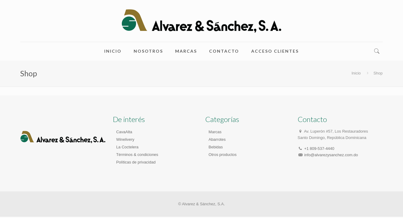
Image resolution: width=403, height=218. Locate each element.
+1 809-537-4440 (319, 148)
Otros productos (222, 154)
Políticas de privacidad (135, 162)
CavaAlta (124, 132)
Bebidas (215, 147)
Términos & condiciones (137, 154)
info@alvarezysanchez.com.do (331, 155)
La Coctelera (127, 147)
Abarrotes (216, 139)
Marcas (214, 132)
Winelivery (125, 139)
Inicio (356, 73)
